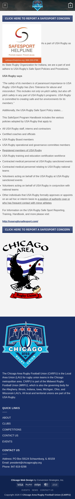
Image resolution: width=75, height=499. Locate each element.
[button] (5, 5)
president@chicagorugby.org (26, 462)
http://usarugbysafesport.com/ (20, 221)
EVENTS (7, 441)
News (35, 490)
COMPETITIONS (11, 429)
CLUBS (6, 423)
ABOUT (6, 417)
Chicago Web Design (22, 480)
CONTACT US (10, 435)
